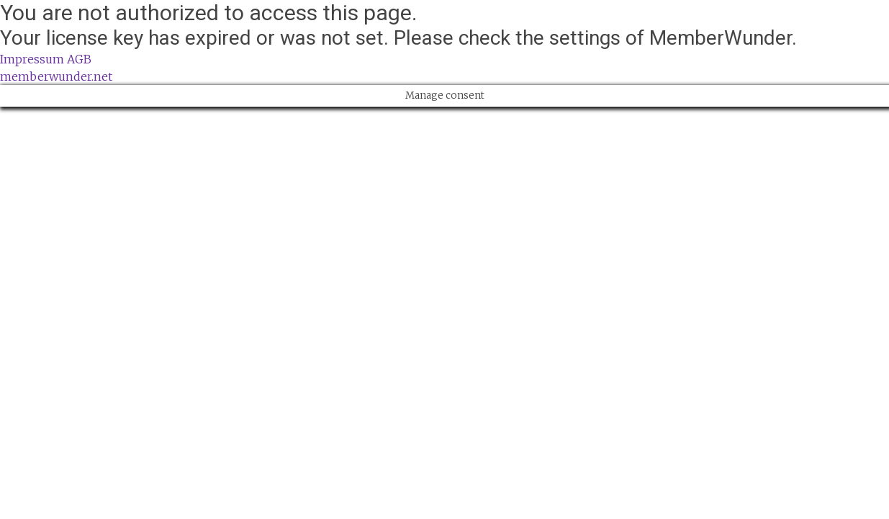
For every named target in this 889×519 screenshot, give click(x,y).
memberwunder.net (56, 76)
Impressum (32, 59)
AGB (79, 59)
